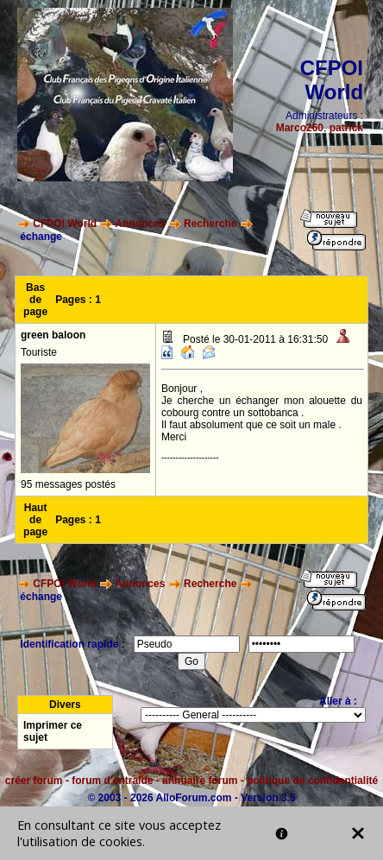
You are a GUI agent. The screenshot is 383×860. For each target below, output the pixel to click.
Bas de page (35, 299)
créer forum (34, 781)
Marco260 (299, 128)
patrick (346, 128)
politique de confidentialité (312, 781)
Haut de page (35, 520)
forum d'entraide (112, 781)
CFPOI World (65, 224)
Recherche (210, 224)
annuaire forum (199, 781)
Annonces (140, 224)
